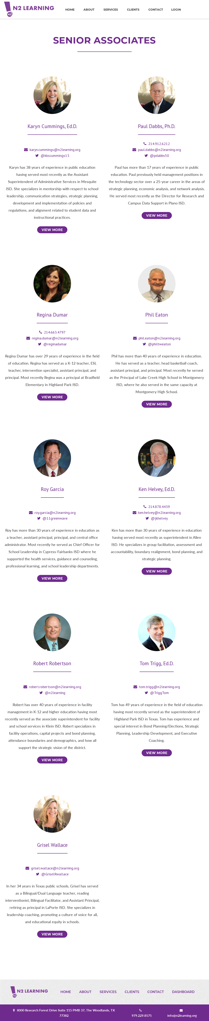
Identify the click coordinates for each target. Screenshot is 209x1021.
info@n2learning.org (182, 1015)
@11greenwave (55, 518)
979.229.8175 (142, 1015)
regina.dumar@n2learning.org (55, 338)
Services (110, 9)
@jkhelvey (159, 518)
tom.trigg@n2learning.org (159, 686)
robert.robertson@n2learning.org (55, 686)
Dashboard (183, 992)
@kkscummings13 (55, 155)
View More (52, 230)
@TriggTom (159, 692)
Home (69, 9)
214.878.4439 (159, 506)
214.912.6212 (159, 143)
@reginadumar (55, 344)
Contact (155, 9)
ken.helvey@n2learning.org (159, 512)
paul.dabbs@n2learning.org (159, 149)
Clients (133, 9)
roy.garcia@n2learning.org (55, 512)
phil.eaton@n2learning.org (159, 338)
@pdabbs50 (159, 155)
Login (176, 9)
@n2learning (55, 692)
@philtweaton (159, 344)
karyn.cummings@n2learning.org (55, 149)
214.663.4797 (55, 332)
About (88, 9)
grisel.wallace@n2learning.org (55, 868)
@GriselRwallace (55, 874)
